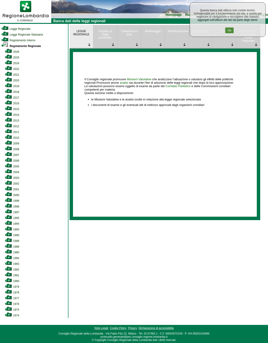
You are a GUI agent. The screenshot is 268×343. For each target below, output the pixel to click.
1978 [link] (12, 292)
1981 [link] (12, 275)
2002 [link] (12, 183)
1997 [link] (12, 212)
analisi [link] (124, 82)
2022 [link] (12, 69)
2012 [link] (12, 126)
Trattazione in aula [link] (129, 33)
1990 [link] (12, 235)
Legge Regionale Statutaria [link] (22, 34)
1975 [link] (12, 309)
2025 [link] (12, 57)
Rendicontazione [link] (178, 31)
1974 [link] (12, 315)
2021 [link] (12, 74)
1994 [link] (12, 223)
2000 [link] (12, 195)
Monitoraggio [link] (153, 31)
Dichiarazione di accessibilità (155, 328)
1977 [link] (12, 298)
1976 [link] (12, 304)
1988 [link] (12, 246)
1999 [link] (12, 200)
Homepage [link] (173, 15)
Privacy (132, 328)
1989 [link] (12, 241)
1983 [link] (12, 264)
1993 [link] (12, 229)
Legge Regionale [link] (15, 28)
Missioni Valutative (139, 79)
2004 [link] (12, 172)
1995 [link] (12, 218)
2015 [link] (12, 109)
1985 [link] (12, 252)
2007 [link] (12, 155)
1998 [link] (12, 206)
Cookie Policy (118, 328)
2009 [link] (12, 143)
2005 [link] (12, 166)
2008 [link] (12, 149)
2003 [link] (12, 178)
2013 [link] (12, 120)
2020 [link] (12, 80)
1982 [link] (12, 269)
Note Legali (101, 328)
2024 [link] (12, 63)
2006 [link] (12, 160)
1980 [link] (12, 281)
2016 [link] (12, 103)
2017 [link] (12, 97)
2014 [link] (12, 114)
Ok (229, 30)
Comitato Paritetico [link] (178, 86)
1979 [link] (12, 286)
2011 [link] (12, 132)
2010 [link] (12, 137)
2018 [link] (12, 92)
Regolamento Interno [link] (18, 40)
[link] (25, 22)
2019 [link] (12, 86)
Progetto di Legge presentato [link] (105, 34)
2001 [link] (12, 189)
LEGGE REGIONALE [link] (81, 33)
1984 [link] (12, 258)
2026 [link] (12, 51)
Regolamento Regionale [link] (21, 46)
